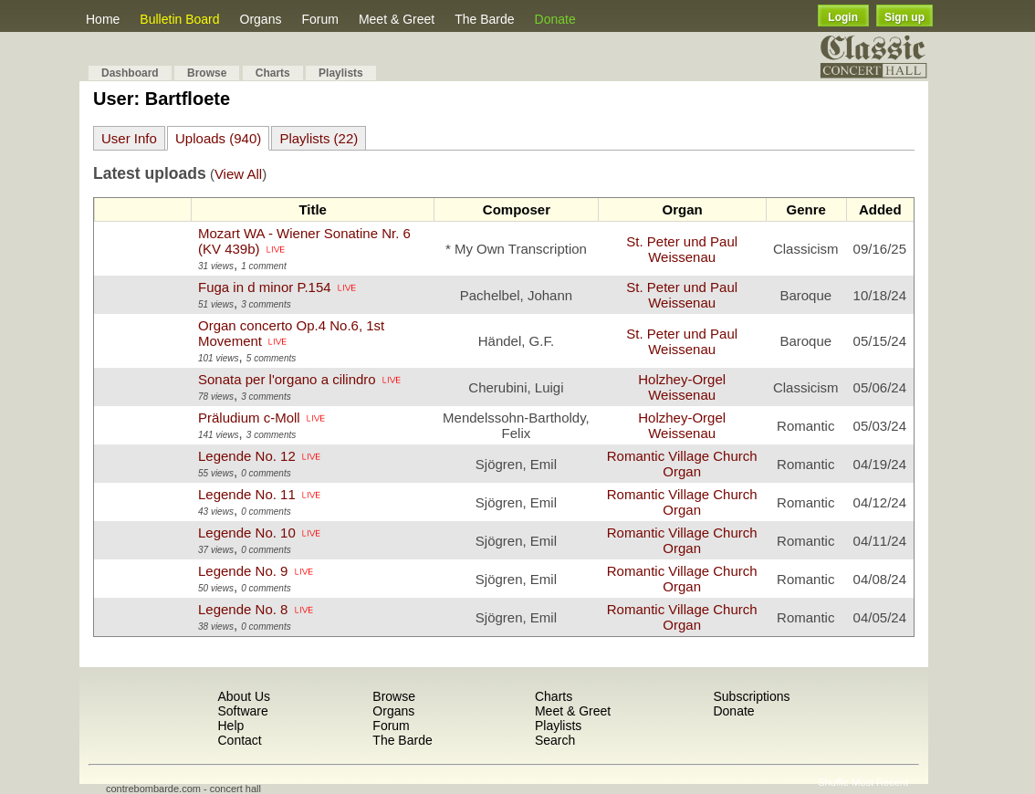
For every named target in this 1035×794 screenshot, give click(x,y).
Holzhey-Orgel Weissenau (682, 386)
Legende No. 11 (247, 494)
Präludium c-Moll (249, 417)
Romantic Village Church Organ (682, 463)
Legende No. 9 (243, 571)
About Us (243, 696)
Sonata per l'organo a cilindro (289, 379)
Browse (206, 73)
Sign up (904, 17)
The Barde (484, 19)
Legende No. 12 (247, 456)
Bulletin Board (179, 19)
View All (238, 174)
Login (843, 17)
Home (103, 19)
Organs (261, 19)
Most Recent (880, 782)
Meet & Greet (396, 19)
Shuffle (833, 782)
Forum (319, 19)
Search (555, 740)
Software (242, 711)
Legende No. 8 (243, 609)
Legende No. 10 (247, 532)
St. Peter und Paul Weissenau (681, 249)
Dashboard (130, 73)
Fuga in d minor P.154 (264, 287)
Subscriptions (751, 696)
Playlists (341, 73)
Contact (239, 740)
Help (230, 725)
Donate (555, 19)
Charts (273, 73)
